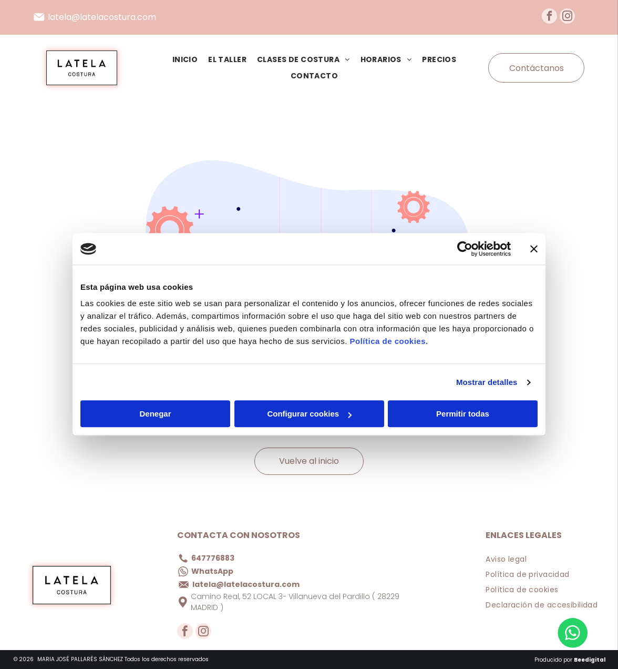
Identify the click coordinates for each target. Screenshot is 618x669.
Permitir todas (462, 414)
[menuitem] (180, 60)
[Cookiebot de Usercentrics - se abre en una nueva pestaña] (465, 249)
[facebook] (549, 17)
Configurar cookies (309, 414)
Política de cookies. (388, 341)
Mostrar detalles (487, 382)
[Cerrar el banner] (534, 248)
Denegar (155, 414)
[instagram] (567, 17)
